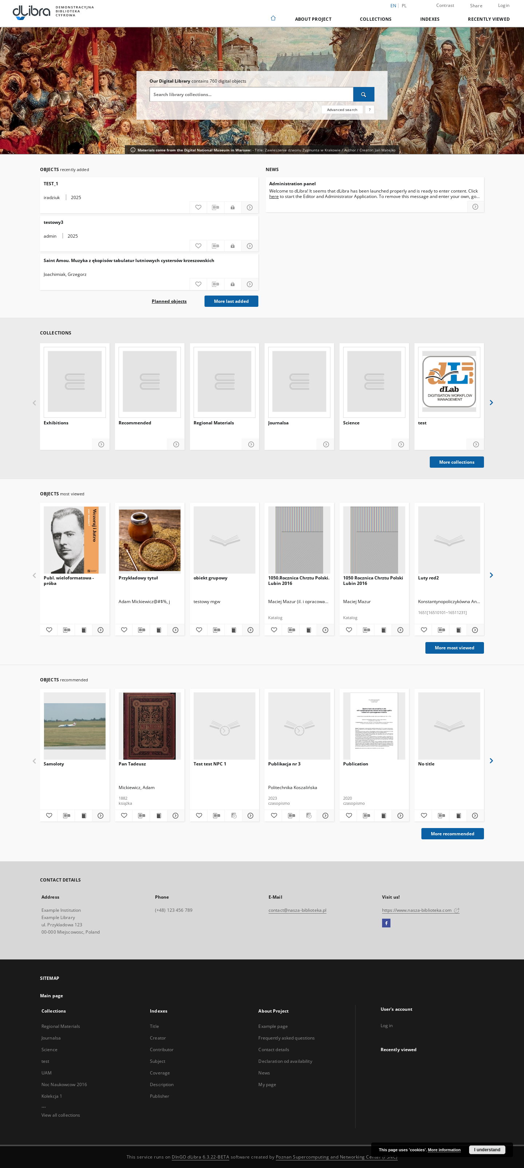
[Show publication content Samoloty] (83, 815)
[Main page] (273, 18)
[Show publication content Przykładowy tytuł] (158, 630)
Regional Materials (214, 422)
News (264, 1073)
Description (162, 1084)
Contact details (273, 1049)
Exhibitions (56, 422)
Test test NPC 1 (210, 764)
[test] (449, 381)
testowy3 (53, 222)
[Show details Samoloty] (99, 815)
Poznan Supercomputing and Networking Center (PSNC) (337, 1157)
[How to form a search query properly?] (369, 109)
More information (444, 1150)
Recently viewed (489, 19)
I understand (487, 1149)
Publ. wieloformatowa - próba (69, 580)
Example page (272, 1026)
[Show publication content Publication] (383, 815)
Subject (157, 1061)
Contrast (445, 5)
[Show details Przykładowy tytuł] (174, 630)
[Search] (363, 94)
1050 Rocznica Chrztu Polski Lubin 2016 (373, 580)
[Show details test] (475, 444)
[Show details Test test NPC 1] (249, 815)
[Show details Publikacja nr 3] (324, 815)
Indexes (430, 19)
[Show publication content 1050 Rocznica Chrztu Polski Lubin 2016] (383, 630)
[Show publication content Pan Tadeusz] (158, 815)
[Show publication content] (458, 815)
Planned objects (169, 301)
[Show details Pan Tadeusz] (174, 815)
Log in (387, 1025)
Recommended (135, 422)
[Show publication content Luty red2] (458, 630)
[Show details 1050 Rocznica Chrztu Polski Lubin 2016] (399, 630)
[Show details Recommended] (175, 444)
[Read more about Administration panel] (475, 207)
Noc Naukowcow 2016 (64, 1084)
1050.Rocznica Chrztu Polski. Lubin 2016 (298, 580)
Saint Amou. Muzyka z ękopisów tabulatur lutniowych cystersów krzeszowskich (129, 260)
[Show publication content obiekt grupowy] (233, 630)
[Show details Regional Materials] (250, 444)
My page (267, 1084)
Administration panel (292, 183)
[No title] (449, 726)
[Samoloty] (75, 726)
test (422, 422)
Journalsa (278, 422)
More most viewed (455, 648)
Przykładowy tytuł (138, 578)
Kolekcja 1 (51, 1096)
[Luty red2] (449, 540)
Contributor (162, 1049)
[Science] (374, 381)
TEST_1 (51, 183)
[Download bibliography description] (215, 207)
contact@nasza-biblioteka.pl (297, 910)
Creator (158, 1038)
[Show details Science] (400, 444)
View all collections (60, 1115)
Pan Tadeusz (132, 764)
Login (503, 5)
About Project (313, 19)
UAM (46, 1073)
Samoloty (54, 764)
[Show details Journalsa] (325, 444)
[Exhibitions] (75, 381)
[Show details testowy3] (250, 246)
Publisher (159, 1096)
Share (476, 6)
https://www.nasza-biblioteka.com (421, 910)
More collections (457, 462)
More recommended (453, 834)
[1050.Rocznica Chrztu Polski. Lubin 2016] (299, 540)
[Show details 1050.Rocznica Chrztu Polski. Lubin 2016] (324, 630)
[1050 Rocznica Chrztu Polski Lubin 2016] (374, 540)
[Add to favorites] (198, 207)
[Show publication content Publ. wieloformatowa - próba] (83, 630)
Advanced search (342, 109)
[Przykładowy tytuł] (149, 540)
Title (154, 1026)
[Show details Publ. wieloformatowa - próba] (99, 630)
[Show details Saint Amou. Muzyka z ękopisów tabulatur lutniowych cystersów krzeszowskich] (250, 284)
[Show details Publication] (399, 815)
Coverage (160, 1073)
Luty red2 (428, 578)
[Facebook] (386, 923)
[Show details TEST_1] (250, 207)
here (274, 196)
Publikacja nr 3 (284, 764)
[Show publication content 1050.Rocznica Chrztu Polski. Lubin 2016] (308, 630)
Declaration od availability (285, 1061)
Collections (376, 19)
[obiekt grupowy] (224, 540)
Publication (355, 764)
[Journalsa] (299, 381)
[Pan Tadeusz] (149, 726)
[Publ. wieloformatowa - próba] (75, 540)
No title (426, 764)
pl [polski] (404, 5)
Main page (51, 996)
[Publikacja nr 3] (299, 726)
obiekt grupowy (210, 578)
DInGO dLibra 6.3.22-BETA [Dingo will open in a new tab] (200, 1157)
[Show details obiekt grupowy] (249, 630)
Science (351, 422)
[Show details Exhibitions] (101, 444)
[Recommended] (150, 381)
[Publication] (374, 726)
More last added (231, 301)
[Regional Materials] (225, 381)
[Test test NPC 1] (224, 726)
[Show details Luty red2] (474, 630)
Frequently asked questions (286, 1038)
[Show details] (474, 815)
